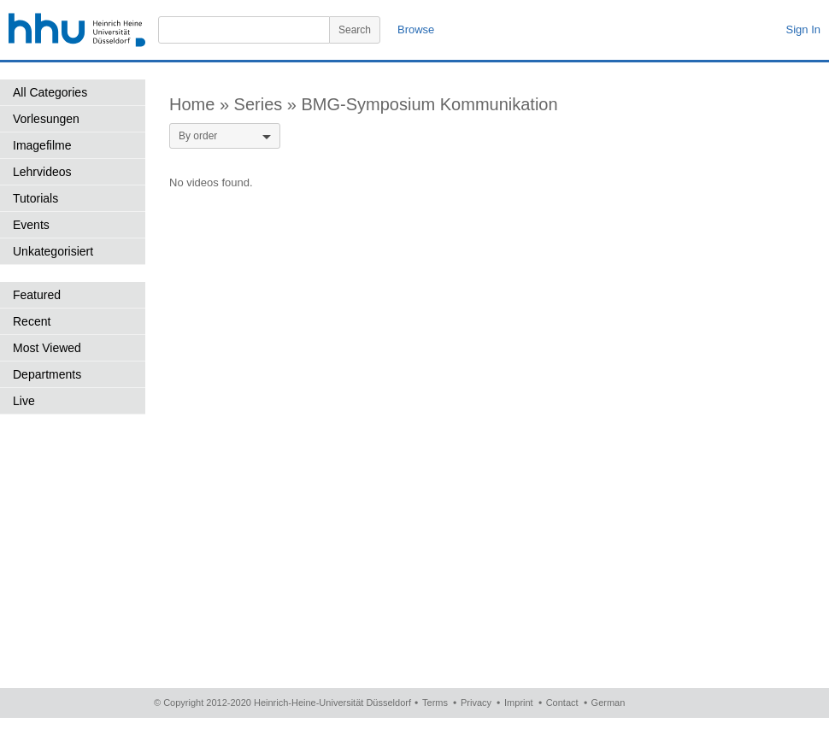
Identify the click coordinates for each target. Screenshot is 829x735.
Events (31, 225)
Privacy (476, 702)
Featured (37, 295)
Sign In (803, 29)
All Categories (50, 92)
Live (24, 401)
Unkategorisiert (53, 251)
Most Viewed (47, 348)
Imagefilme (42, 145)
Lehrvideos (42, 172)
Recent (31, 321)
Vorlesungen (46, 119)
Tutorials (35, 198)
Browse (415, 29)
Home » (201, 104)
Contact (562, 702)
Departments (47, 374)
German (608, 702)
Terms (435, 702)
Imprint (518, 702)
